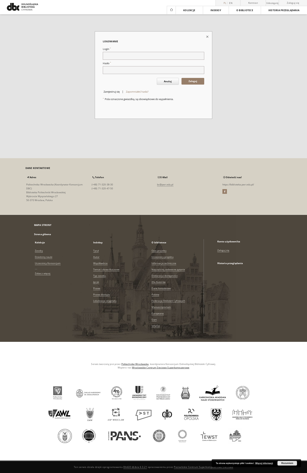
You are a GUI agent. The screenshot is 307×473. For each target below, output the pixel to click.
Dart (154, 319)
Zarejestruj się (112, 91)
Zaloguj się (293, 3)
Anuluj (168, 81)
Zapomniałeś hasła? (137, 91)
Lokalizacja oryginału (104, 300)
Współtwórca (100, 263)
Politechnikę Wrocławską (135, 364)
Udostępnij (272, 3)
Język (96, 282)
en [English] (230, 3)
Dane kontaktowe (161, 288)
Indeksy (215, 10)
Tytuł (96, 250)
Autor (96, 257)
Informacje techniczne (164, 263)
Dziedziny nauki (43, 257)
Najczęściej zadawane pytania (168, 269)
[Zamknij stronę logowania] (207, 36)
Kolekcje (189, 10)
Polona (155, 294)
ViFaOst (156, 326)
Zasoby (39, 250)
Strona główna (42, 234)
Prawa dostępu (101, 294)
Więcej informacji (264, 463)
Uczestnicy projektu (162, 257)
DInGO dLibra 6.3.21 (135, 467)
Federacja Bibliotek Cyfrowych (168, 300)
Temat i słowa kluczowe (106, 269)
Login (107, 49)
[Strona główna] (171, 10)
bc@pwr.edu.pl (165, 184)
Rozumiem (287, 463)
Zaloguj (193, 81)
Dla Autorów (158, 282)
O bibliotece (244, 10)
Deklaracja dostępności (165, 275)
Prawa (96, 288)
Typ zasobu (99, 275)
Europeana (158, 313)
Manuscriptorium (161, 307)
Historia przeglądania (283, 10)
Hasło (107, 63)
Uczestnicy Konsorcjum (48, 263)
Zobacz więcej (43, 273)
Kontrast (253, 3)
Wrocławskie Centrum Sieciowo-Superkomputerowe (160, 367)
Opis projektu (159, 250)
